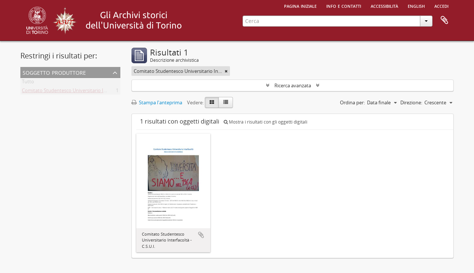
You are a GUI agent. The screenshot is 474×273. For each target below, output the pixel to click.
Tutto (28, 83)
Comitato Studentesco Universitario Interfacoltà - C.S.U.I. (84, 91)
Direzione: (411, 102)
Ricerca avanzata (292, 85)
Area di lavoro (444, 20)
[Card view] (212, 102)
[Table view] (225, 102)
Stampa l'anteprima (156, 102)
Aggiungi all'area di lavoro (201, 235)
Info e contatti (343, 5)
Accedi (441, 5)
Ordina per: (352, 102)
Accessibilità (384, 5)
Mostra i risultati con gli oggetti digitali (265, 122)
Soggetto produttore (54, 72)
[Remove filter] (226, 71)
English (416, 5)
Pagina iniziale (300, 5)
